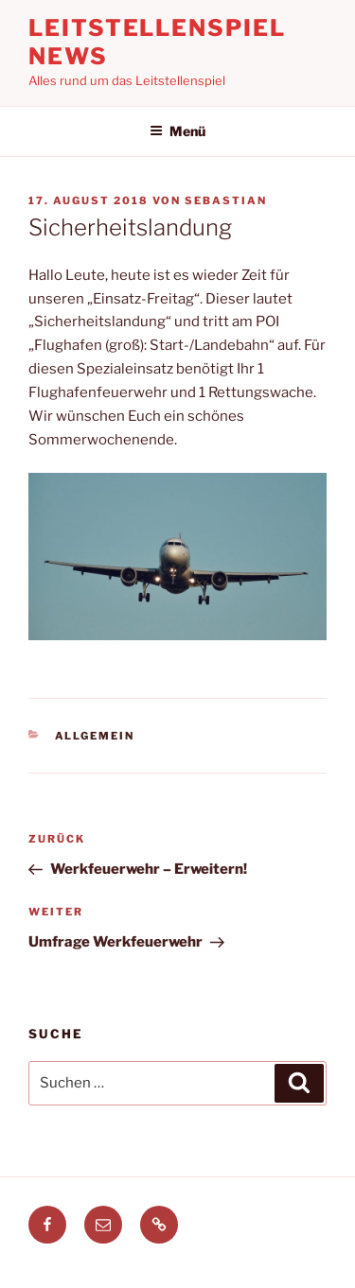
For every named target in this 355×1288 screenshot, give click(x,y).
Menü (177, 131)
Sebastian (226, 200)
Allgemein (95, 735)
